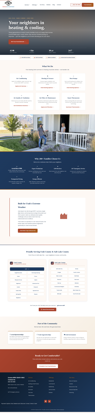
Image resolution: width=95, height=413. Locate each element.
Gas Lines (30, 393)
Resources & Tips (73, 387)
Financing (71, 393)
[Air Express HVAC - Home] (8, 5)
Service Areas (52, 390)
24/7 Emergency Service (13, 393)
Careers (71, 385)
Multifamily (51, 387)
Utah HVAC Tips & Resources (28, 231)
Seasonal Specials (73, 390)
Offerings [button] (35, 5)
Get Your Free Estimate (17, 41)
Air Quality (30, 387)
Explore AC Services (21, 86)
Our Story (42, 4)
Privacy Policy (53, 410)
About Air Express (73, 382)
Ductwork (30, 390)
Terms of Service (60, 410)
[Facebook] (45, 402)
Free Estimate (87, 4)
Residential (51, 382)
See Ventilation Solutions (21, 106)
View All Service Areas (47, 310)
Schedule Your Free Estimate (47, 367)
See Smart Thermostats (73, 108)
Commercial (52, 385)
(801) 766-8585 (75, 4)
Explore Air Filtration (47, 108)
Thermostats (31, 396)
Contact (59, 4)
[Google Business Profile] (49, 402)
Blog (54, 4)
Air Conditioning (32, 382)
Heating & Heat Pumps (33, 385)
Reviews (48, 4)
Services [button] (27, 5)
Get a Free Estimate (12, 389)
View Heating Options (47, 88)
